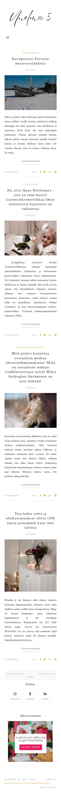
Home (30, 677)
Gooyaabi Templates (39, 783)
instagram (15, 695)
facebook (30, 695)
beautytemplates (15, 783)
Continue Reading (30, 161)
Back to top (48, 787)
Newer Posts (15, 674)
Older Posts (46, 674)
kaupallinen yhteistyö (30, 347)
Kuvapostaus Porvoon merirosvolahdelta (30, 61)
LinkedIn (45, 695)
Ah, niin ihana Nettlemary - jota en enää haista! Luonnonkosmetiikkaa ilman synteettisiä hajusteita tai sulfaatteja (30, 199)
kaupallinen (30, 184)
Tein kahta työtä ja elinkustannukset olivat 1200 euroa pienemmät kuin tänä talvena (30, 520)
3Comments (11, 659)
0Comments (11, 335)
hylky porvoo (30, 53)
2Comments (11, 495)
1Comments (11, 172)
